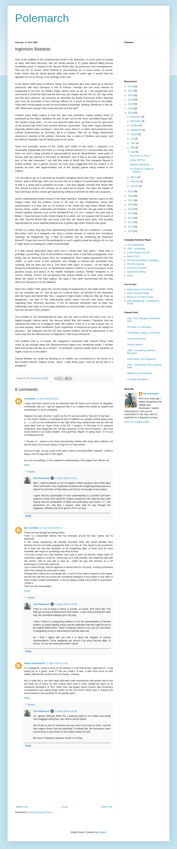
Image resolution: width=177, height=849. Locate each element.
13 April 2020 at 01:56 (66, 604)
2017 (131, 200)
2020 (131, 113)
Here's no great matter (138, 293)
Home (65, 807)
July (132, 138)
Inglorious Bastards (139, 164)
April (133, 152)
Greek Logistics (135, 344)
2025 (131, 91)
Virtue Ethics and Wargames (141, 359)
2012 (131, 222)
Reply (27, 465)
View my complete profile (136, 422)
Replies (31, 471)
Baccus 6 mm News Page (140, 297)
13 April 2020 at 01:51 (66, 478)
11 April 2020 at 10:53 (57, 663)
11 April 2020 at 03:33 (48, 398)
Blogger (102, 832)
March (133, 177)
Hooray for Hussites (137, 268)
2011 (131, 226)
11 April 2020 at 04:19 (51, 528)
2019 (131, 191)
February (135, 181)
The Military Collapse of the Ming (143, 333)
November (136, 121)
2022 (131, 104)
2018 (131, 196)
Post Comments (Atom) (40, 812)
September (136, 130)
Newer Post (22, 807)
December (136, 116)
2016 (131, 204)
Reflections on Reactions (139, 373)
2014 (131, 213)
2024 (131, 95)
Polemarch (42, 18)
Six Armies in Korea (140, 155)
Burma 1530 (133, 256)
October (134, 125)
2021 (131, 108)
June (133, 143)
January (134, 186)
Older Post (106, 807)
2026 (131, 86)
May (132, 147)
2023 (131, 99)
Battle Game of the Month (140, 289)
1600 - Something (136, 248)
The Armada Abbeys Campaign (142, 260)
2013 (131, 218)
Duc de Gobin (31, 528)
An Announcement (136, 338)
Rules (130, 275)
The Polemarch (41, 478)
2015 (131, 209)
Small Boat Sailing (136, 271)
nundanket (30, 398)
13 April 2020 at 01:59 (66, 711)
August (134, 134)
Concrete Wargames (137, 379)
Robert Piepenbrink (34, 663)
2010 (131, 231)
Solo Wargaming (135, 245)
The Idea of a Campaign (139, 327)
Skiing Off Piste (137, 160)
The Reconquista (135, 264)
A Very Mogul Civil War (138, 252)
